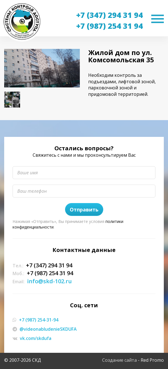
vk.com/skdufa (35, 338)
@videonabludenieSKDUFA (48, 329)
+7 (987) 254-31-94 (38, 320)
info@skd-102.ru (49, 281)
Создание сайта (119, 360)
